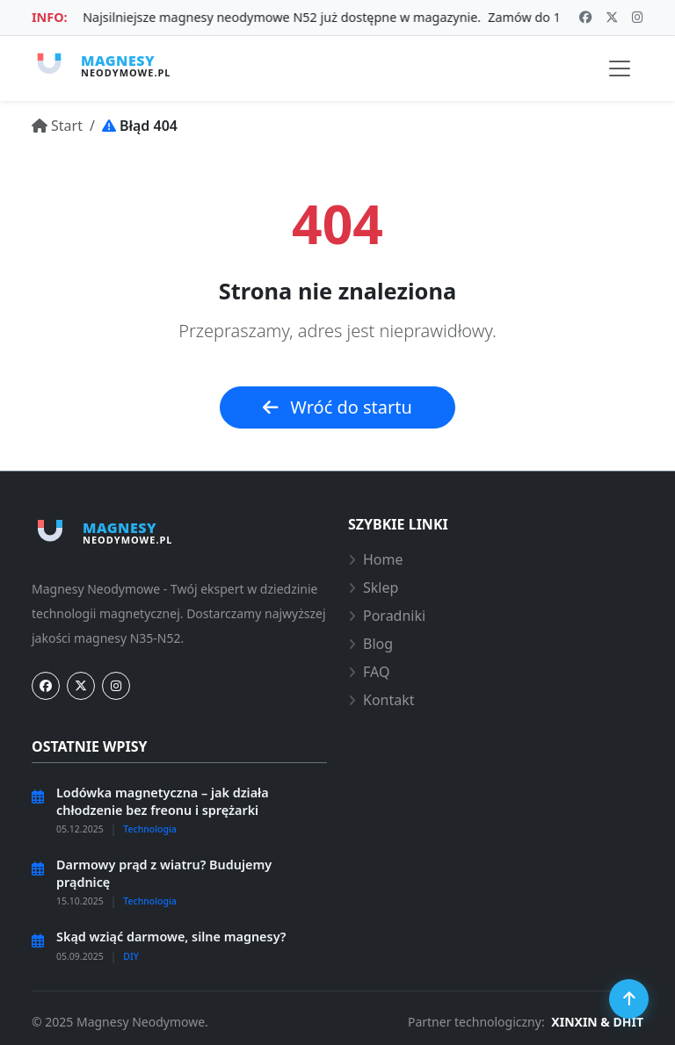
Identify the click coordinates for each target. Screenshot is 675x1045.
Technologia (150, 829)
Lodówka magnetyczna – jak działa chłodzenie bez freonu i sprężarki (162, 801)
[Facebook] (46, 686)
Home (375, 559)
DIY (131, 956)
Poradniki (386, 615)
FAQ (368, 671)
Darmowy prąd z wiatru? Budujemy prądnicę (164, 873)
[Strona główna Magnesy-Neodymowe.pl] (101, 65)
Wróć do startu (337, 407)
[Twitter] (81, 686)
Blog (370, 643)
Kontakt (381, 700)
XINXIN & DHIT (597, 1021)
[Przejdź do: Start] (57, 125)
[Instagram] (116, 686)
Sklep (373, 587)
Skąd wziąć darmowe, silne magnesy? (171, 936)
